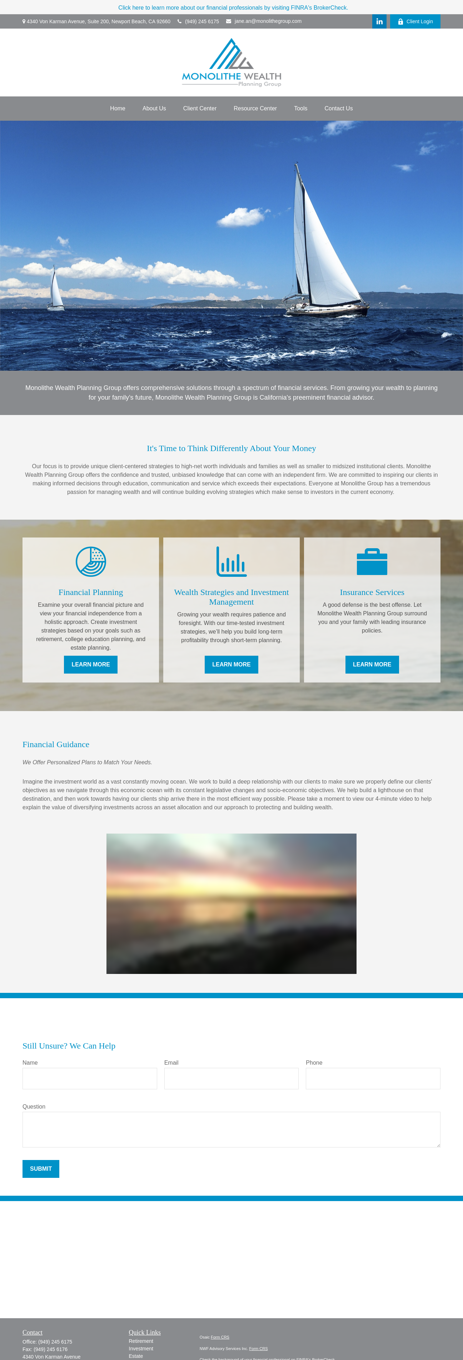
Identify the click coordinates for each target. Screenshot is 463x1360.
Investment (141, 1348)
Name (30, 1063)
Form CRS (220, 1337)
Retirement (141, 1341)
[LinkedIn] (379, 21)
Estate (136, 1356)
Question (34, 1107)
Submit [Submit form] (41, 1169)
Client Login (415, 22)
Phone (314, 1063)
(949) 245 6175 (198, 21)
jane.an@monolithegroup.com (264, 21)
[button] (117, 108)
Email (171, 1063)
